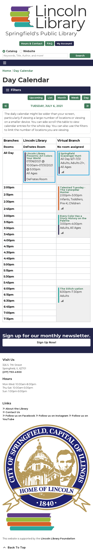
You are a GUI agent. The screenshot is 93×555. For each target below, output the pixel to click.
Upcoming (36, 97)
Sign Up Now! (46, 342)
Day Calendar (23, 70)
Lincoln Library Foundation (58, 538)
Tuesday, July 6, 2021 (46, 106)
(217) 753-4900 (12, 372)
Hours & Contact (31, 43)
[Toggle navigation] (5, 62)
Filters (16, 90)
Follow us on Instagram (52, 415)
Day (86, 97)
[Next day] (87, 105)
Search (80, 55)
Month (62, 97)
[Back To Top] (46, 547)
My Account (64, 43)
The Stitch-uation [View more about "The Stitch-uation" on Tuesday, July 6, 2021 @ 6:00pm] (71, 289)
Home (7, 70)
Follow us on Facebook (19, 415)
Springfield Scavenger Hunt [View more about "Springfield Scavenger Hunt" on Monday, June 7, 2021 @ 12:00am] (70, 154)
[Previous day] (6, 105)
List (50, 97)
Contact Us (11, 412)
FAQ (49, 43)
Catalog (11, 51)
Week (75, 97)
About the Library (15, 408)
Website (29, 51)
